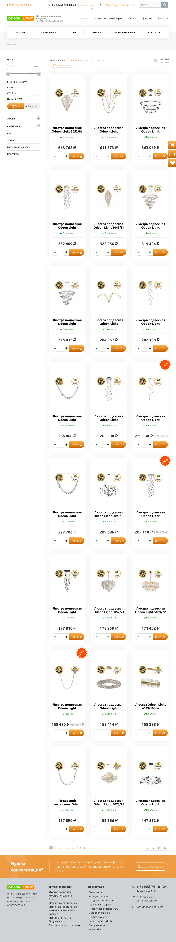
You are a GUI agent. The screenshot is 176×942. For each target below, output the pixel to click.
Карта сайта (95, 929)
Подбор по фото (98, 917)
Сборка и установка (99, 912)
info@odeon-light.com (150, 906)
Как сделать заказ (98, 896)
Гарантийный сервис (100, 904)
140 (79, 848)
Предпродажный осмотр (102, 900)
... (73, 848)
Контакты (163, 18)
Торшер (97, 32)
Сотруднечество (98, 925)
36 (165, 848)
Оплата (132, 18)
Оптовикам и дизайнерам (108, 18)
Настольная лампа (124, 32)
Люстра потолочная (61, 895)
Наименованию (79, 60)
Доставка (147, 18)
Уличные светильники (62, 910)
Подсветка (154, 32)
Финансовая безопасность (103, 908)
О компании (95, 892)
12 (153, 848)
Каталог (84, 18)
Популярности (61, 65)
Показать (18, 106)
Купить (77, 156)
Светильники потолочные (65, 925)
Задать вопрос (150, 866)
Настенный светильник (63, 906)
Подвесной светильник (63, 902)
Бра (74, 32)
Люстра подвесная (60, 892)
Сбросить (32, 106)
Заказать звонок (85, 5)
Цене (100, 60)
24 (159, 848)
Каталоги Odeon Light (101, 921)
